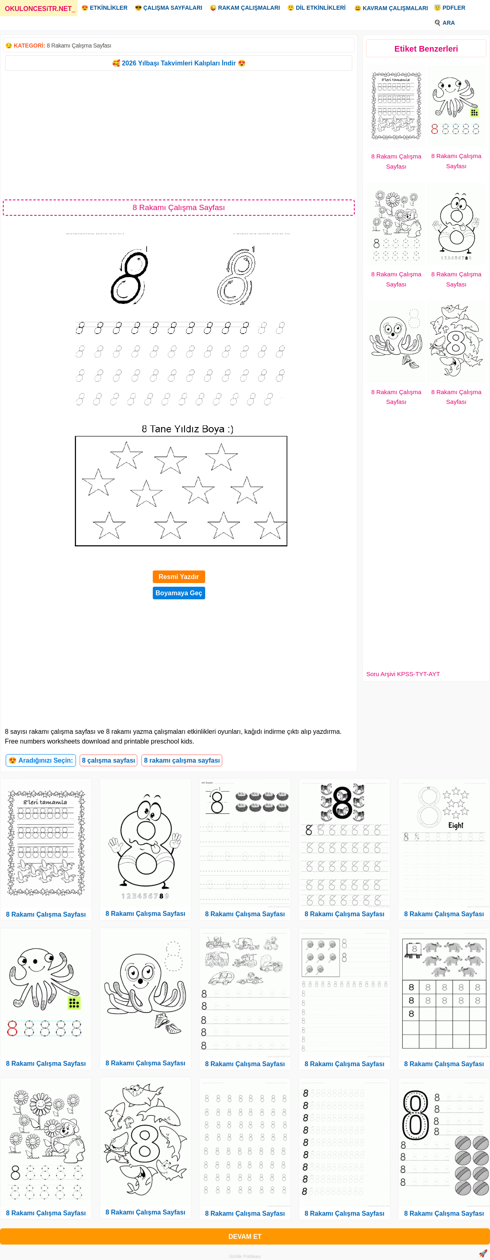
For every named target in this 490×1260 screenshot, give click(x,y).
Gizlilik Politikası (245, 1256)
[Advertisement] (179, 134)
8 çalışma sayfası (108, 760)
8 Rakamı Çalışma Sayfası (79, 45)
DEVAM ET (244, 1236)
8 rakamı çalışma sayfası (182, 760)
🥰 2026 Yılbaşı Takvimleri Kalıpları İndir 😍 (179, 63)
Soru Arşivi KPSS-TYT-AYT (403, 673)
